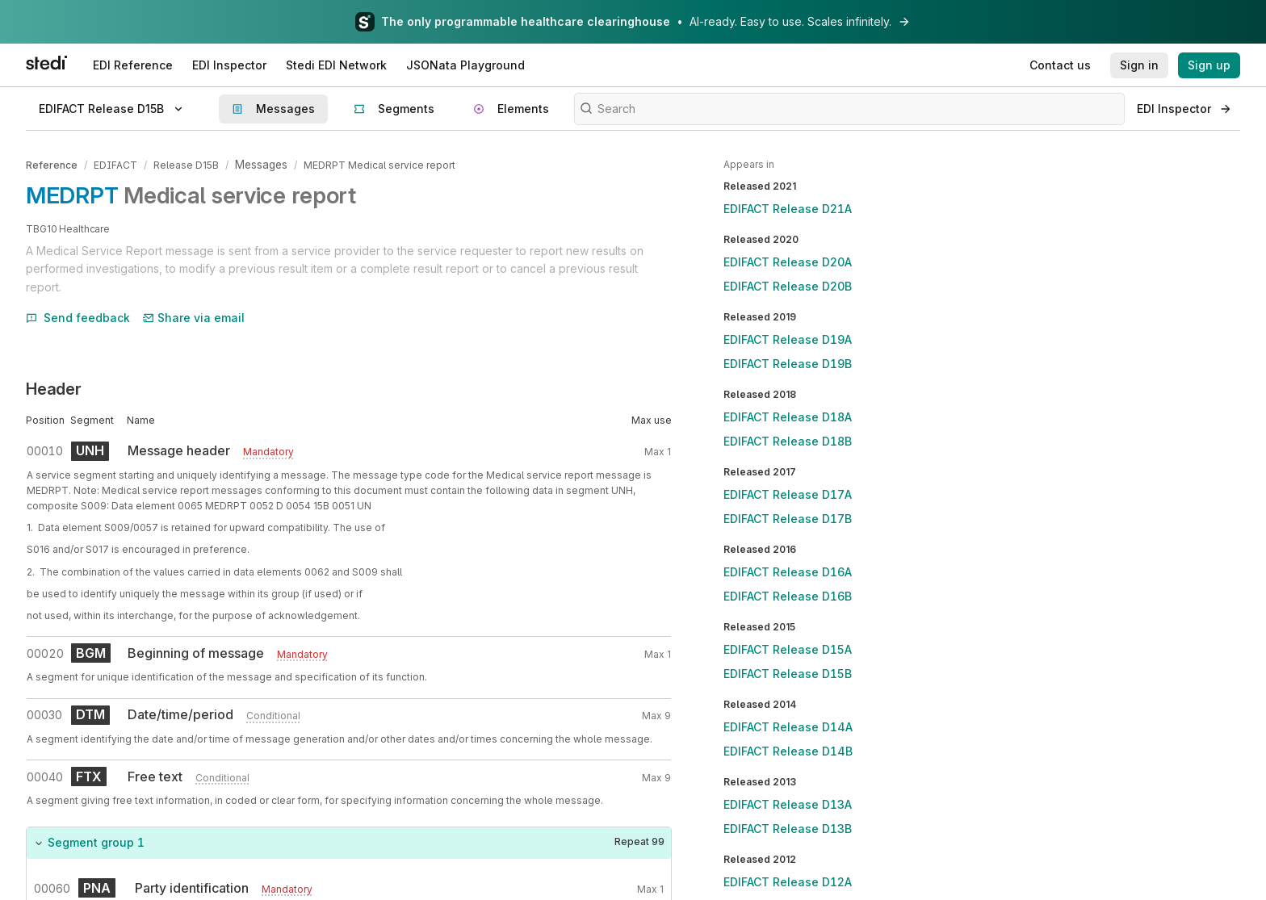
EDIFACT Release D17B (787, 518)
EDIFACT (115, 164)
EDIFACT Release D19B (787, 363)
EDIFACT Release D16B (787, 596)
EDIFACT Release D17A (787, 494)
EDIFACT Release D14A (788, 727)
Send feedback (78, 315)
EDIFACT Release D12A (787, 882)
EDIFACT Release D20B (787, 286)
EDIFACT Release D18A (787, 417)
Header (54, 387)
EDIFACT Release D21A (787, 209)
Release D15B (186, 164)
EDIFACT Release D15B (787, 673)
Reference (52, 164)
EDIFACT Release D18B (787, 441)
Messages (260, 164)
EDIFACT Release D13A (787, 804)
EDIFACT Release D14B (788, 751)
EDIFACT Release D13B (787, 828)
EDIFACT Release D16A (787, 572)
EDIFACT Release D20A (787, 262)
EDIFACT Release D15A (787, 649)
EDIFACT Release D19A (787, 339)
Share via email (194, 315)
